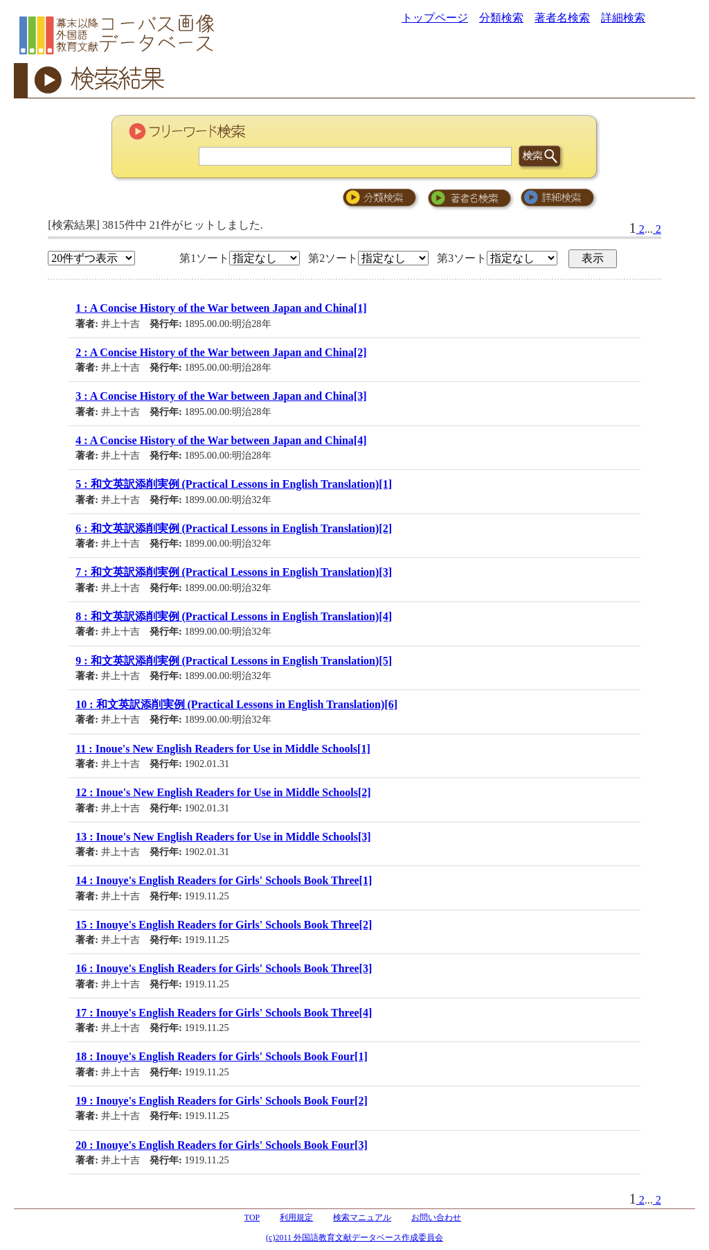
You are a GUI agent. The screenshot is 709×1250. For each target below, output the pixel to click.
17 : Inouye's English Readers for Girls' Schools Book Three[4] (223, 1013)
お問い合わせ (436, 1217)
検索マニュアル (362, 1217)
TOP (252, 1217)
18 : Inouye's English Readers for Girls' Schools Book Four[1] (221, 1056)
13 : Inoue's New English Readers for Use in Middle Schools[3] (222, 837)
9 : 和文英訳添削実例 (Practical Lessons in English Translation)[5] (233, 661)
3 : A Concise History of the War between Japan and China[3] (220, 396)
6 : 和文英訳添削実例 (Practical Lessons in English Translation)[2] (233, 528)
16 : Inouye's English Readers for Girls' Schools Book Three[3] (223, 968)
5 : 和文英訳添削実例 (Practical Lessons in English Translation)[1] (233, 484)
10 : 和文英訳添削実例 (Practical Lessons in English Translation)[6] (236, 704)
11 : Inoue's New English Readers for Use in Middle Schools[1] (222, 749)
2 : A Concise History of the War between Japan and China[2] (220, 352)
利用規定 (296, 1217)
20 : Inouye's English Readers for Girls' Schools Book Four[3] (221, 1145)
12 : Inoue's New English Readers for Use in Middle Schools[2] (222, 792)
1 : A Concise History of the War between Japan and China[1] (220, 308)
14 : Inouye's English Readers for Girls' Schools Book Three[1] (223, 880)
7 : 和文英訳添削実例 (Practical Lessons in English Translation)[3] (233, 572)
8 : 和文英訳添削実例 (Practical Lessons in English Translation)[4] (233, 616)
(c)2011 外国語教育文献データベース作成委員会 (354, 1237)
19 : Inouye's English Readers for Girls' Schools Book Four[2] (221, 1101)
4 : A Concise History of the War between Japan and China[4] (220, 440)
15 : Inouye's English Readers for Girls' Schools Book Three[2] (223, 925)
